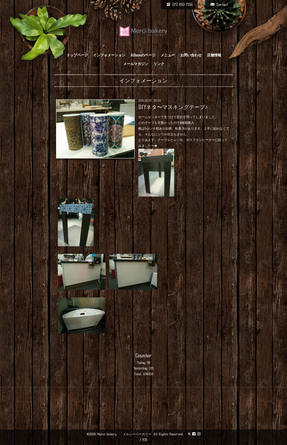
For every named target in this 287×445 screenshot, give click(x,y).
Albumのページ (143, 55)
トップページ (77, 55)
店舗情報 (214, 55)
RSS (144, 440)
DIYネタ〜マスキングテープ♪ (173, 107)
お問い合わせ (191, 55)
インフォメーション (109, 55)
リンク (158, 64)
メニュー (168, 55)
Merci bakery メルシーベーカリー (124, 434)
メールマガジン (135, 64)
